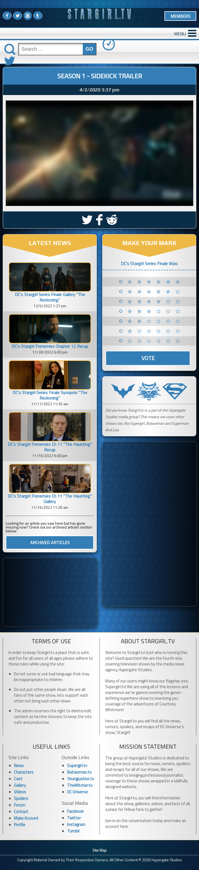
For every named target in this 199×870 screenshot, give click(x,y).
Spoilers (21, 798)
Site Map (99, 850)
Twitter (74, 818)
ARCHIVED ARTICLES (50, 542)
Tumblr (73, 831)
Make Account (26, 818)
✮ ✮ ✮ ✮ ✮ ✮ (154, 282)
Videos (20, 792)
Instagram (76, 824)
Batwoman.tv (79, 772)
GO (89, 49)
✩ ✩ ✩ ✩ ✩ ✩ (154, 341)
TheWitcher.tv (79, 785)
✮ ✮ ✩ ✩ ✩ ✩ (154, 321)
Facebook (75, 811)
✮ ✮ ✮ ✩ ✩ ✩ (154, 311)
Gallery (20, 785)
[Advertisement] (50, 592)
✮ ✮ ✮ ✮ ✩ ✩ (154, 301)
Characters (23, 772)
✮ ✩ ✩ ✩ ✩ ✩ (154, 331)
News (19, 765)
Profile (19, 825)
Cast (18, 779)
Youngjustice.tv (80, 779)
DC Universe (77, 792)
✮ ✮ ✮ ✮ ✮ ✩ (154, 292)
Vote (148, 358)
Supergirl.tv (77, 765)
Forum (19, 805)
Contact (21, 811)
